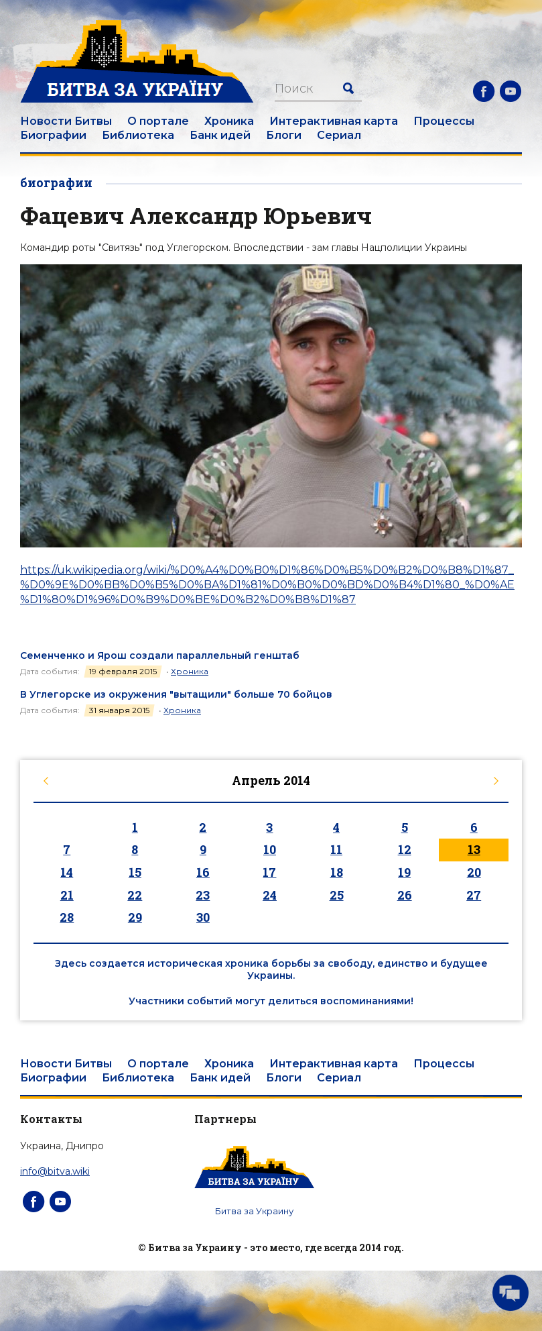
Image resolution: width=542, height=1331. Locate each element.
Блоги (283, 135)
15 (135, 872)
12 (404, 849)
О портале (158, 121)
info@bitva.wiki (55, 1171)
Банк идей (220, 135)
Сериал (339, 135)
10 (269, 849)
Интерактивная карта (333, 121)
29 (135, 917)
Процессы (443, 121)
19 (404, 872)
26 (404, 895)
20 (474, 872)
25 (337, 895)
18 (336, 872)
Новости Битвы (66, 121)
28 (67, 917)
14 (66, 872)
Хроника (229, 121)
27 (473, 895)
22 (134, 895)
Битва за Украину (254, 1211)
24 (270, 895)
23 (203, 895)
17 (269, 872)
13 (474, 849)
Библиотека (138, 135)
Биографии (53, 135)
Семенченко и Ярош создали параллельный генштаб (159, 655)
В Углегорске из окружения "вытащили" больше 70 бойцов (176, 694)
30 (203, 917)
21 (67, 895)
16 (203, 872)
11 (336, 849)
